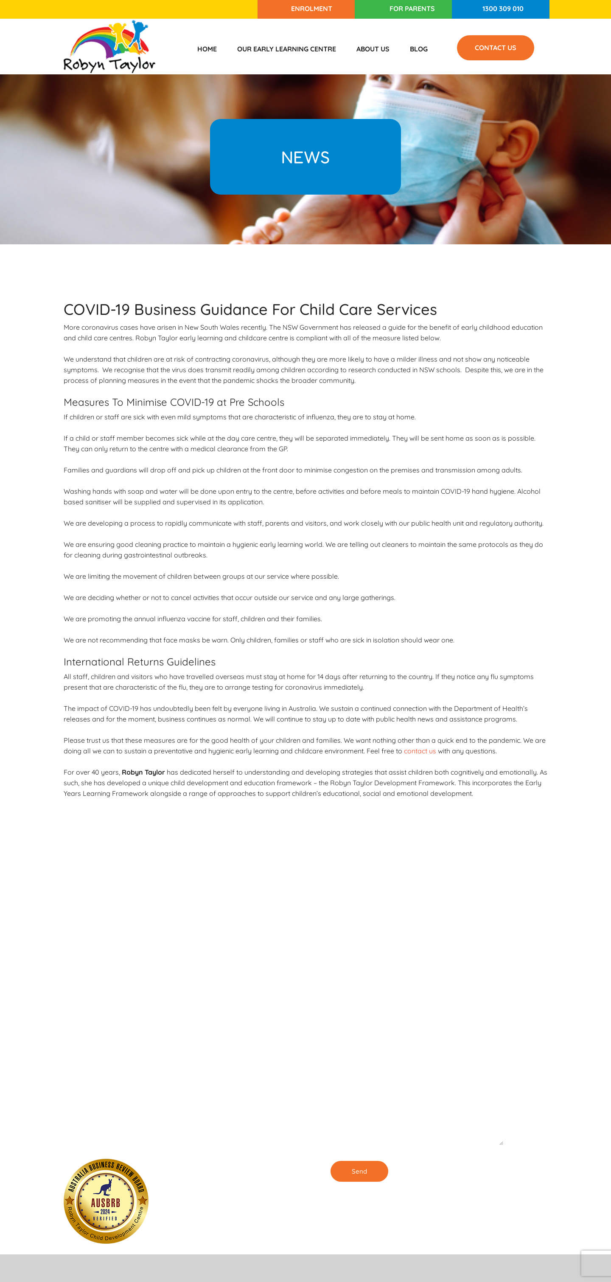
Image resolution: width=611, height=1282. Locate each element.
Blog (419, 49)
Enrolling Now (239, 997)
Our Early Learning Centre (286, 49)
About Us (373, 49)
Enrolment (311, 8)
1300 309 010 (503, 8)
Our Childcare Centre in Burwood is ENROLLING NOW (246, 1138)
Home (207, 49)
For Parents (412, 8)
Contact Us (495, 47)
